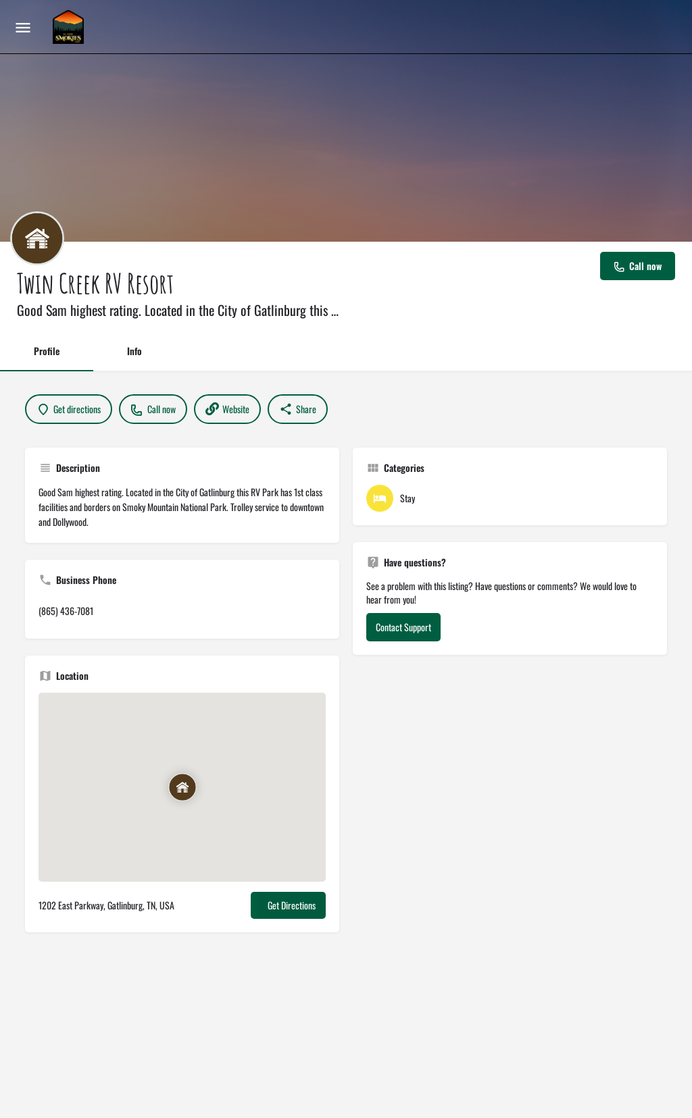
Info (134, 351)
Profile (46, 351)
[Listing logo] (37, 238)
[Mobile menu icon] (23, 27)
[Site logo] (70, 27)
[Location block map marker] (182, 787)
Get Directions (292, 905)
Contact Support (403, 627)
